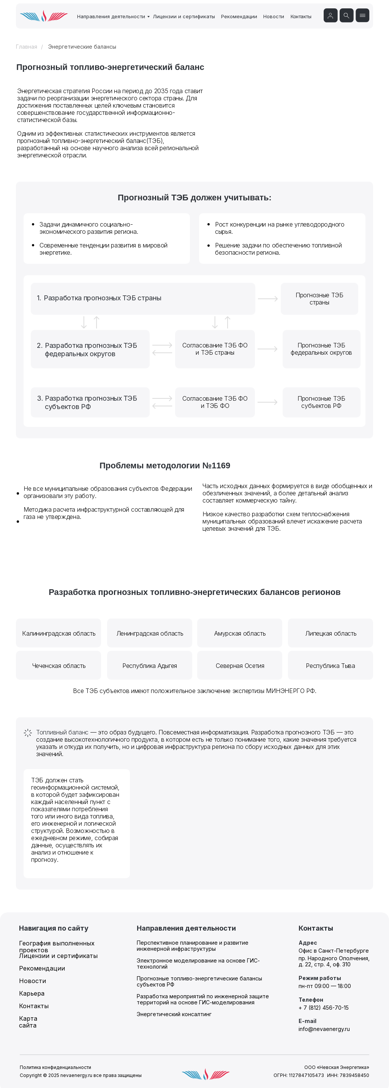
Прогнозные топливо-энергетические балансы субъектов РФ (199, 981)
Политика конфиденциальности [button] (55, 1067)
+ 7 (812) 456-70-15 (324, 1007)
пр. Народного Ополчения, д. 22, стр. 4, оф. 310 (334, 961)
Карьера (31, 993)
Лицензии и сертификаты (184, 16)
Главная (26, 47)
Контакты (301, 16)
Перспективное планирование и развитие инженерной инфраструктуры (192, 945)
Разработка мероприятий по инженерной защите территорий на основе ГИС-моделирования (203, 999)
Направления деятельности (111, 16)
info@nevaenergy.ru (324, 1029)
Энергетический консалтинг (174, 1014)
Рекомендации (239, 16)
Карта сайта (28, 1022)
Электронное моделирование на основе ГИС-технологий (198, 963)
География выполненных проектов (57, 946)
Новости (273, 16)
